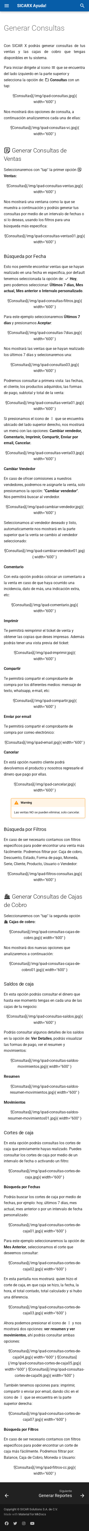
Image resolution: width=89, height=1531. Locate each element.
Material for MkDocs (32, 1514)
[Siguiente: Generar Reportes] (61, 1494)
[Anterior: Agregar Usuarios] (7, 1494)
